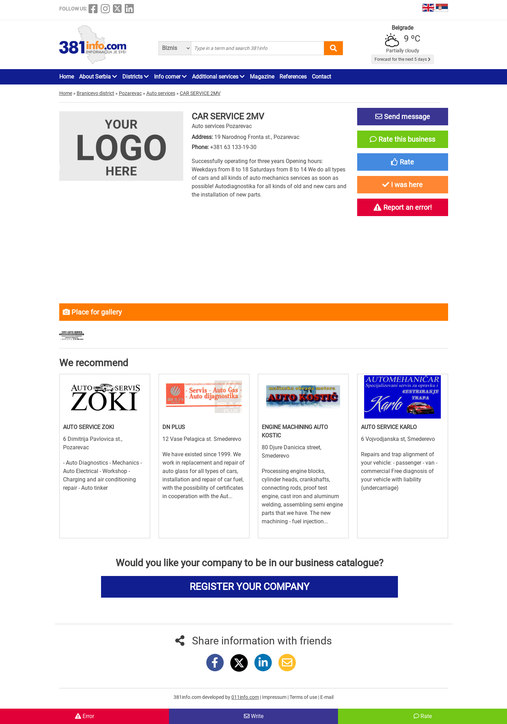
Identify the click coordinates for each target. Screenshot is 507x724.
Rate (423, 716)
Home (66, 76)
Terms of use (304, 697)
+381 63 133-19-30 (233, 147)
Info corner (170, 76)
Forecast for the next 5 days (403, 59)
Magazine (262, 76)
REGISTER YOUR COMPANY (249, 586)
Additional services (218, 76)
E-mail (326, 697)
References (293, 76)
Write (253, 716)
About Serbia (98, 76)
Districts (135, 76)
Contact (321, 76)
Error (84, 716)
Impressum (274, 697)
